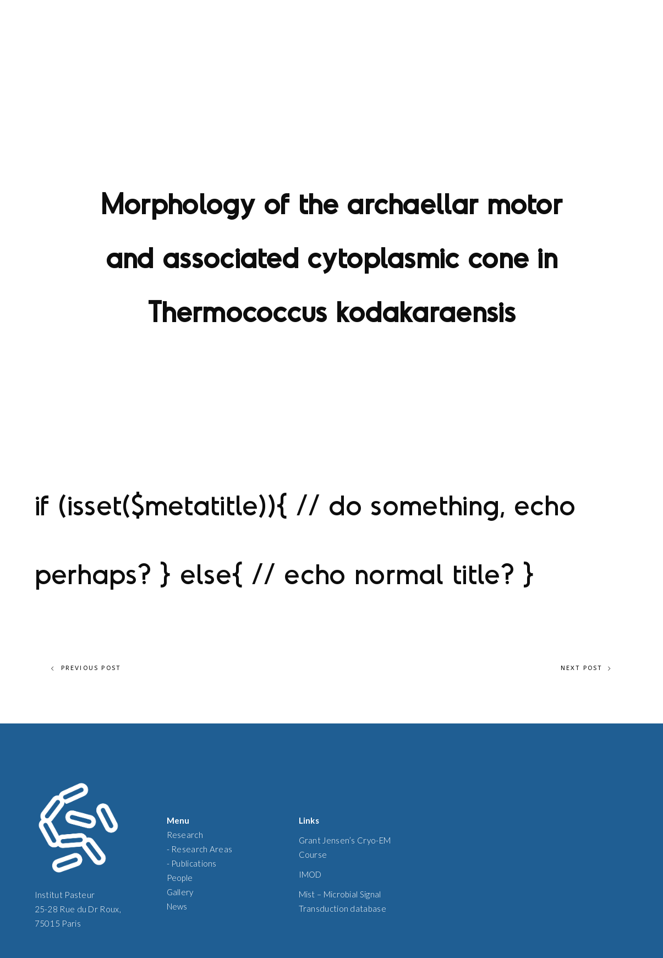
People (180, 878)
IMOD (310, 874)
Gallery (180, 892)
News (177, 906)
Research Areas (201, 849)
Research (185, 835)
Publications (194, 863)
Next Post (586, 668)
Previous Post (86, 668)
